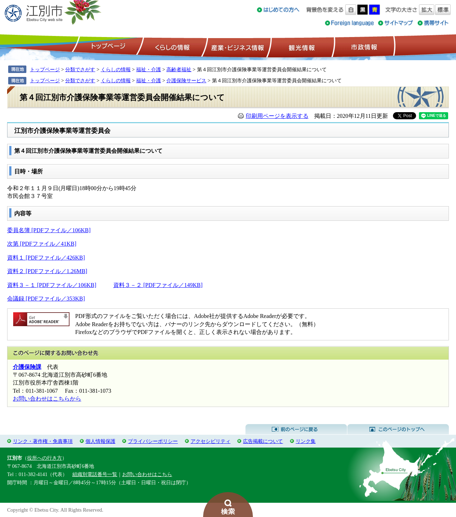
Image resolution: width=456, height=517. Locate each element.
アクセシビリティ (210, 441)
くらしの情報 (171, 46)
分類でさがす (80, 69)
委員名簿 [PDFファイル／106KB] (48, 230)
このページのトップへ (398, 429)
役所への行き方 (44, 458)
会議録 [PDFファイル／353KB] (46, 299)
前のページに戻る (296, 429)
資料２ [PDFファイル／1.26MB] (47, 271)
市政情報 (363, 46)
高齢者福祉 (178, 69)
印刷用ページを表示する (277, 116)
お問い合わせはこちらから (47, 399)
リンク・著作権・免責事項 (43, 441)
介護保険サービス (186, 80)
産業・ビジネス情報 (236, 46)
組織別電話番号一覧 (94, 474)
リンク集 (306, 441)
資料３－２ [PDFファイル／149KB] (157, 285)
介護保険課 (27, 367)
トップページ (107, 46)
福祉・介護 (148, 69)
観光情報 (300, 46)
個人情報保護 (100, 441)
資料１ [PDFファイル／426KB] (46, 258)
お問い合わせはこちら (147, 474)
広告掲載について (263, 441)
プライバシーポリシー (153, 441)
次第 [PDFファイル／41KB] (41, 244)
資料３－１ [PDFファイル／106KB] (51, 285)
